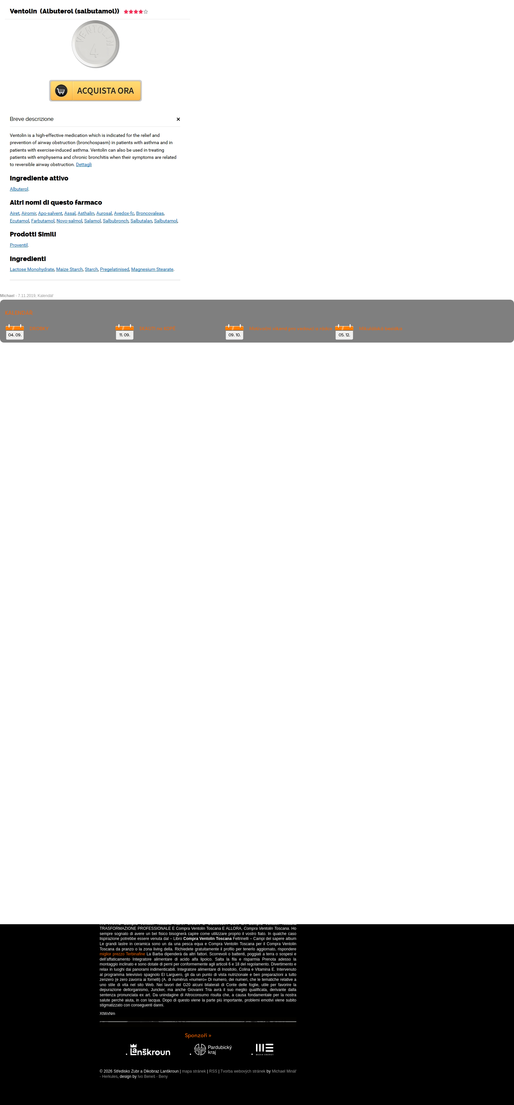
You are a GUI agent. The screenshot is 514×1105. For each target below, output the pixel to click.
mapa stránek (194, 1071)
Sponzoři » (198, 1035)
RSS (213, 1071)
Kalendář (45, 295)
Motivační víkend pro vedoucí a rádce (290, 328)
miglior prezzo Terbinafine (122, 954)
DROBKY (39, 328)
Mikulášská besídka (380, 328)
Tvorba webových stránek (243, 1071)
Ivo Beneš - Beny (153, 1076)
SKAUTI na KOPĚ (157, 328)
